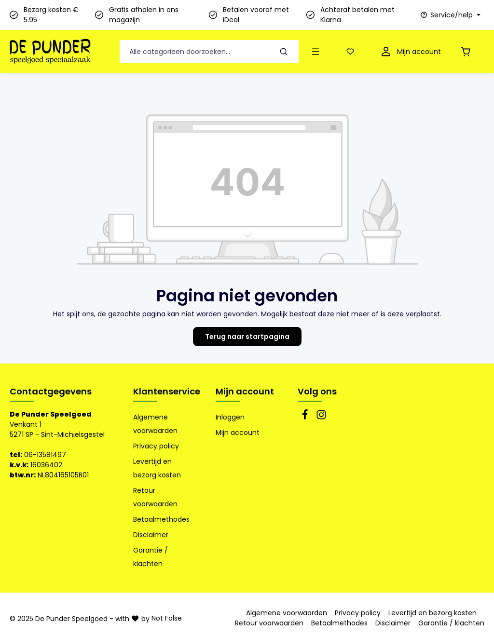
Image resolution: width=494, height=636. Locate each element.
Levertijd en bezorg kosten (157, 468)
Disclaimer (150, 535)
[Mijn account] (410, 52)
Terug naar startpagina (247, 336)
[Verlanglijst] (352, 52)
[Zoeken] (284, 52)
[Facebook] (306, 417)
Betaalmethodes (161, 519)
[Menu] (317, 52)
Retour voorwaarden (155, 497)
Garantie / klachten (150, 556)
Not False (166, 618)
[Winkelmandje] (467, 52)
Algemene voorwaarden (155, 423)
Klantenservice (166, 391)
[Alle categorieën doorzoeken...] (194, 52)
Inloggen (230, 417)
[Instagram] (321, 417)
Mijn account (245, 391)
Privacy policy (156, 446)
